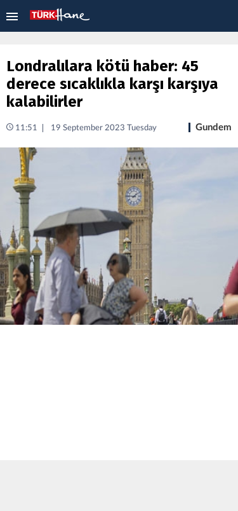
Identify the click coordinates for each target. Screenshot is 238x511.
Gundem (213, 127)
